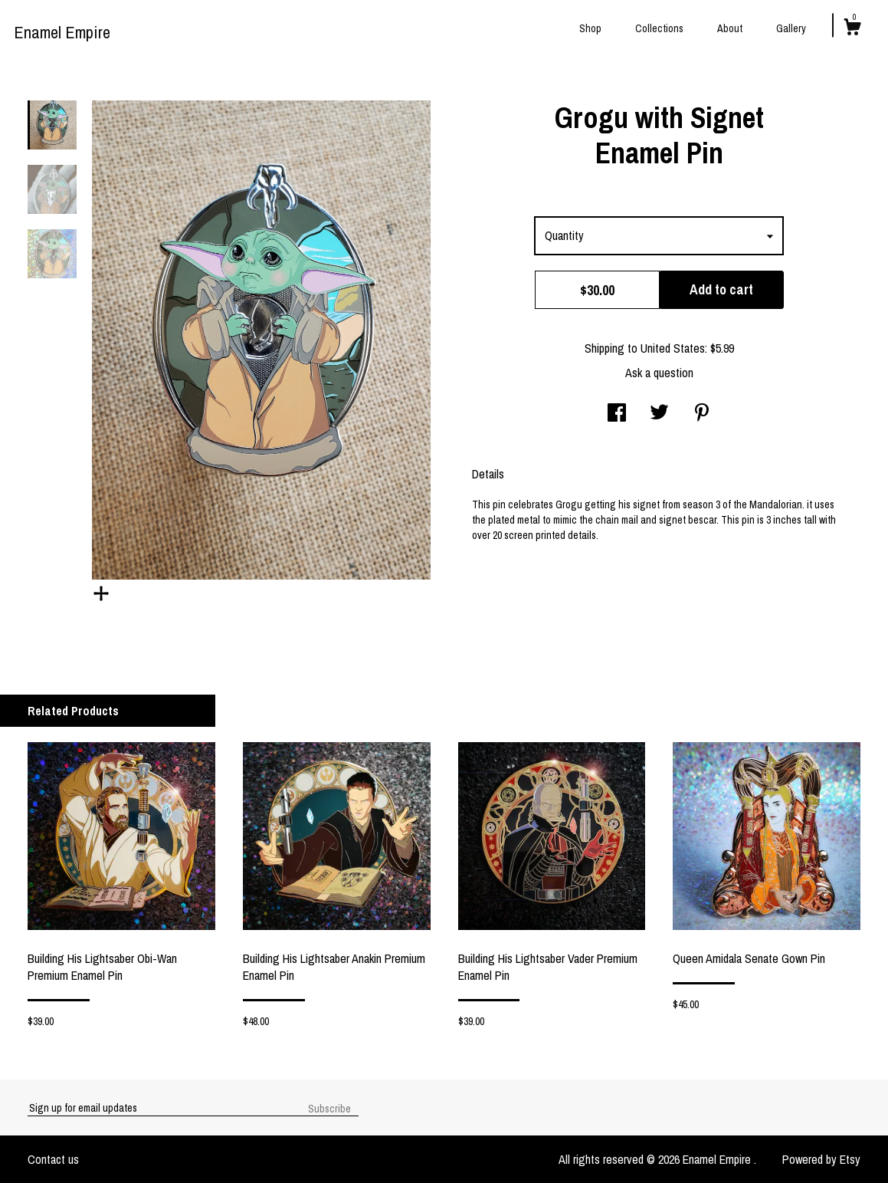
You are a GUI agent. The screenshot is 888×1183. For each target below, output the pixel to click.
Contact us (53, 1159)
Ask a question (659, 372)
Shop (590, 28)
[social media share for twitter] (659, 414)
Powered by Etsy (821, 1159)
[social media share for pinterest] (702, 414)
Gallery (791, 28)
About (729, 28)
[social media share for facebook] (617, 414)
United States (673, 348)
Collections (659, 28)
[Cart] (852, 29)
